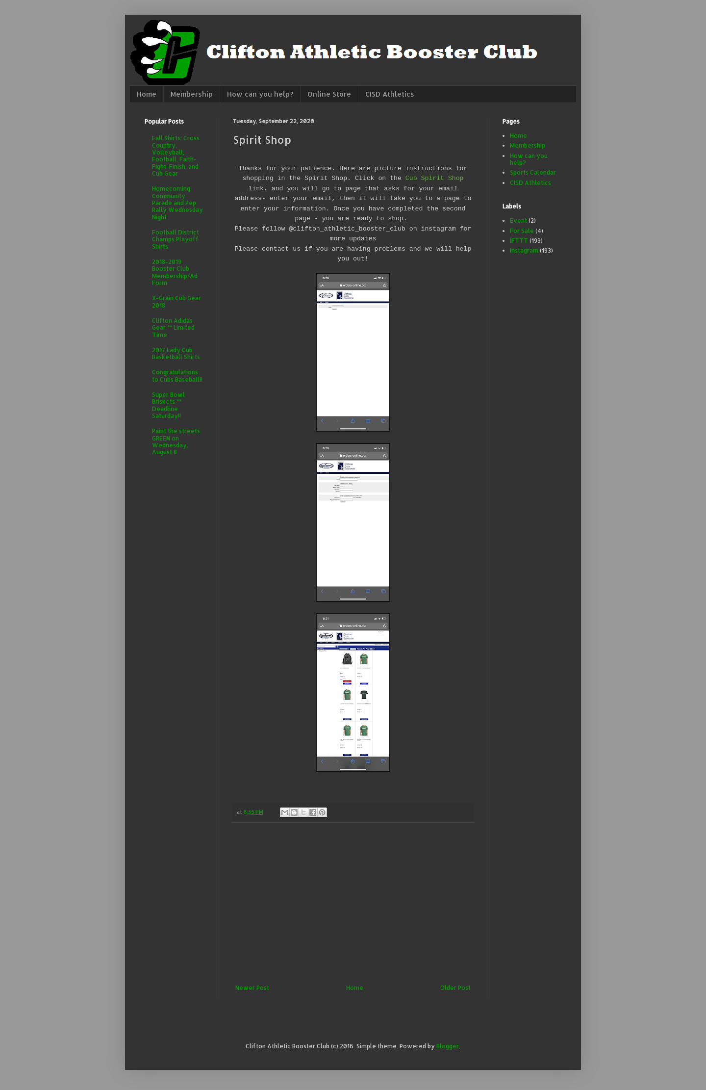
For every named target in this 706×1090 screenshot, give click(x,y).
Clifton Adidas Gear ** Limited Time (173, 327)
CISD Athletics (389, 94)
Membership (192, 94)
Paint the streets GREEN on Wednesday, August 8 (176, 441)
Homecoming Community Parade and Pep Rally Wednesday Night (177, 203)
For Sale (522, 230)
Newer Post (252, 987)
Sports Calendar (533, 172)
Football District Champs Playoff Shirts (175, 239)
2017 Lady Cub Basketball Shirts (176, 353)
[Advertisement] (353, 903)
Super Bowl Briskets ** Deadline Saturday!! (168, 405)
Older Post (455, 987)
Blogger (447, 1046)
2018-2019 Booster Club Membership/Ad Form (175, 272)
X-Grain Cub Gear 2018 (176, 301)
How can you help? (260, 94)
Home (146, 94)
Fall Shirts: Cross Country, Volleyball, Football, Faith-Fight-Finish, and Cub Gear (176, 155)
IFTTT (519, 240)
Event (518, 220)
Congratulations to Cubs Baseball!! (177, 375)
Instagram (524, 250)
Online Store (329, 94)
